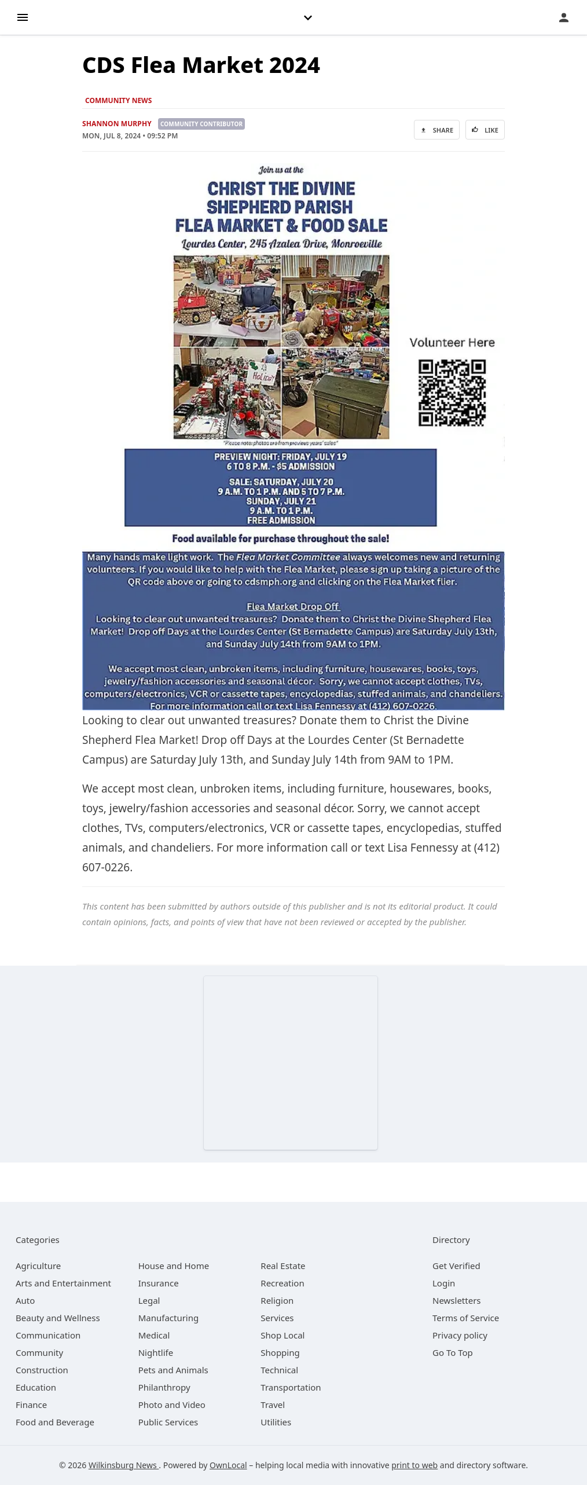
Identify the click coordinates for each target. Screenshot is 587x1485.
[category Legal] (149, 1300)
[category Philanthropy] (164, 1387)
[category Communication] (48, 1335)
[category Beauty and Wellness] (58, 1317)
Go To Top (452, 1352)
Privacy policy (459, 1335)
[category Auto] (25, 1300)
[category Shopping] (280, 1352)
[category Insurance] (158, 1283)
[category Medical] (154, 1335)
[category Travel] (273, 1404)
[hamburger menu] (23, 16)
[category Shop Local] (282, 1335)
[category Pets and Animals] (173, 1370)
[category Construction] (42, 1370)
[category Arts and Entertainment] (63, 1283)
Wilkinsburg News (124, 1465)
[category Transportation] (291, 1387)
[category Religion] (277, 1300)
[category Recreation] (282, 1283)
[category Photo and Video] (172, 1404)
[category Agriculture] (38, 1265)
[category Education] (36, 1387)
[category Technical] (279, 1370)
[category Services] (277, 1317)
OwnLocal (228, 1465)
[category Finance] (31, 1404)
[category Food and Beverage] (55, 1422)
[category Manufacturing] (168, 1317)
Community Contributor (201, 124)
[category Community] (39, 1352)
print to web (414, 1465)
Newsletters (456, 1300)
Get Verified (456, 1265)
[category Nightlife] (156, 1352)
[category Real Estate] (283, 1265)
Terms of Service (465, 1317)
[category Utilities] (276, 1422)
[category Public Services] (168, 1422)
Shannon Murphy (117, 124)
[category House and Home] (174, 1265)
